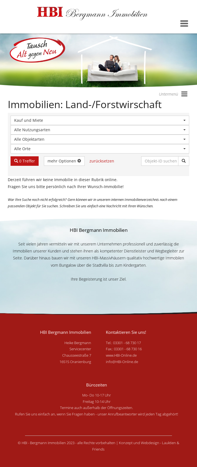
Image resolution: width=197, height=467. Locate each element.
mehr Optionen (64, 161)
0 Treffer (24, 161)
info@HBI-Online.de (122, 361)
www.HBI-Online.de (121, 355)
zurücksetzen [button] (101, 161)
